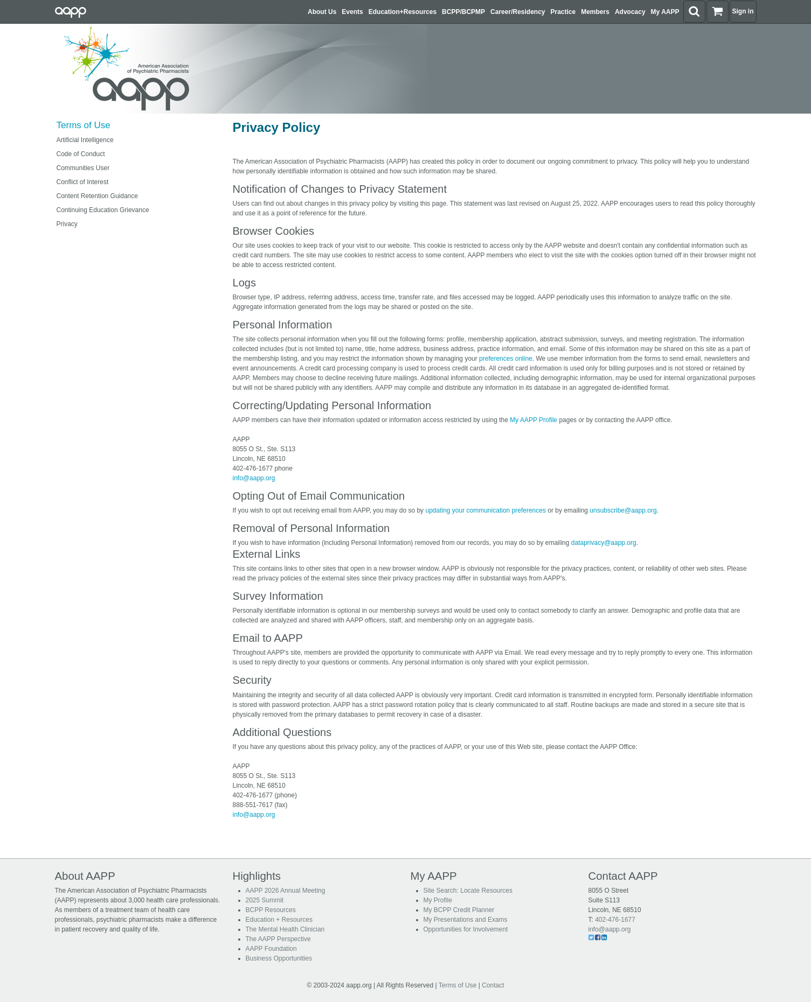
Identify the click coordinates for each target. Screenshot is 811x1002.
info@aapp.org (254, 478)
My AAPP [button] (665, 12)
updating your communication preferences (485, 510)
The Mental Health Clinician (285, 929)
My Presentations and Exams (466, 919)
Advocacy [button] (630, 12)
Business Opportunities (279, 958)
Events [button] (352, 12)
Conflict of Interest (83, 182)
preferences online (505, 358)
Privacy (67, 224)
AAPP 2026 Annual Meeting (285, 890)
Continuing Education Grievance (103, 210)
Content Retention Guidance (97, 196)
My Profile (438, 900)
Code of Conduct (81, 154)
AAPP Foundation (271, 948)
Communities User (83, 168)
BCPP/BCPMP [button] (463, 12)
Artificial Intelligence (85, 140)
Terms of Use (83, 125)
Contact (493, 985)
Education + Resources (279, 919)
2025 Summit (265, 900)
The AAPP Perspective (278, 939)
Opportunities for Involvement (466, 929)
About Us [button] (322, 12)
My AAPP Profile (533, 420)
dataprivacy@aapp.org (603, 542)
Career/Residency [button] (517, 12)
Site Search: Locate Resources (468, 890)
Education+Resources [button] (402, 12)
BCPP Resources (271, 910)
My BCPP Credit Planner (459, 910)
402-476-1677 (615, 919)
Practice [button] (563, 12)
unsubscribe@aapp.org (623, 510)
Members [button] (595, 12)
